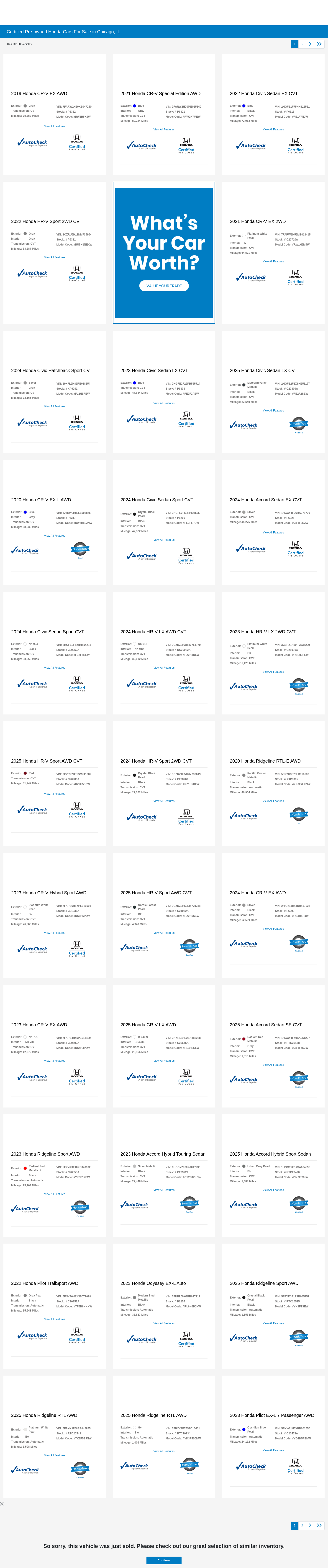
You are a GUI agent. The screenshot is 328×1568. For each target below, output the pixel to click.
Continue (164, 1560)
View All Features (54, 126)
